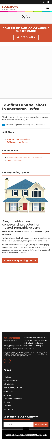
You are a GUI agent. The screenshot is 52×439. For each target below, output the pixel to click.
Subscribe (41, 424)
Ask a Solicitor (9, 384)
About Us (7, 395)
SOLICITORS (10, 7)
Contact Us (8, 409)
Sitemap (7, 402)
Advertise (7, 406)
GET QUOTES (26, 37)
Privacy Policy (9, 391)
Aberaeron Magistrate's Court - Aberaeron (24, 157)
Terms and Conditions (13, 398)
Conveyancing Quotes (13, 388)
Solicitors (7, 377)
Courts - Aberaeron (15, 160)
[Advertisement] (26, 72)
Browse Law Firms (11, 380)
